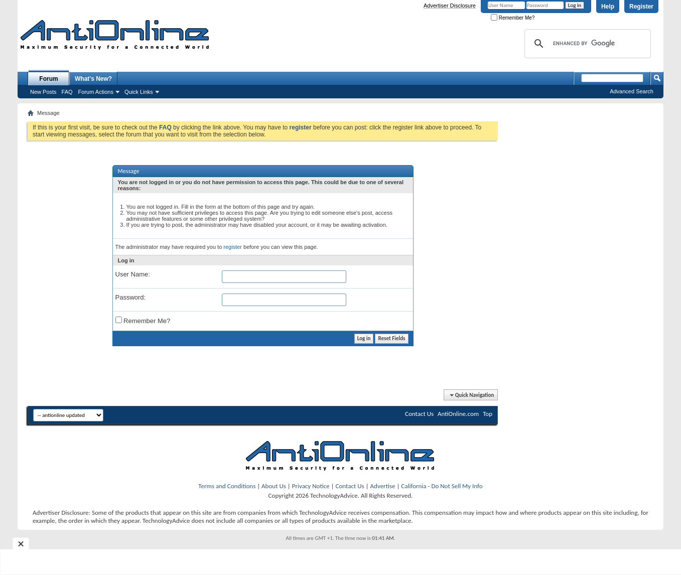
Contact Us (419, 413)
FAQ (67, 92)
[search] (586, 44)
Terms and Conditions (226, 486)
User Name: (132, 274)
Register (641, 6)
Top (487, 413)
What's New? (93, 78)
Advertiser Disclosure (450, 6)
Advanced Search (631, 91)
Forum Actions (95, 92)
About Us (273, 486)
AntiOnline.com (458, 413)
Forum (48, 78)
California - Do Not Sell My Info (441, 486)
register (232, 247)
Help (607, 6)
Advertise (382, 486)
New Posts (43, 92)
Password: (130, 297)
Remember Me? (512, 18)
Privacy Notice (311, 486)
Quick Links (138, 92)
